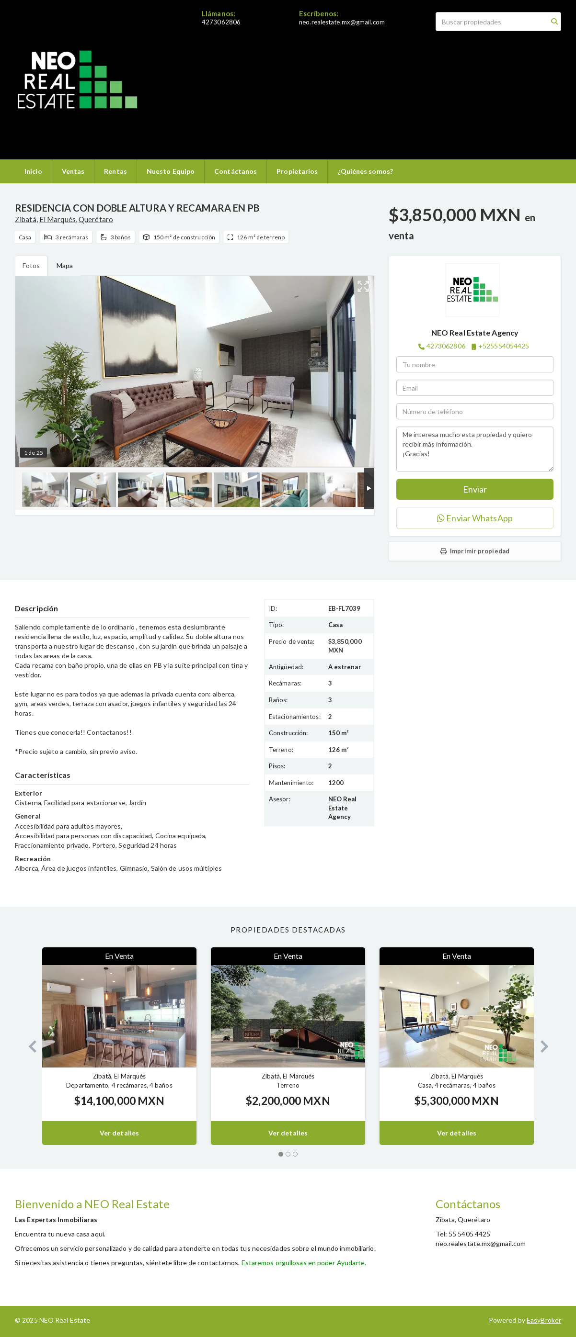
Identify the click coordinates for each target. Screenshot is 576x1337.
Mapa (65, 265)
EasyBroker (544, 1320)
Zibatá (25, 219)
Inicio (33, 171)
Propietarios (297, 171)
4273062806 (221, 22)
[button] (28, 1046)
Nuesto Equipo (171, 171)
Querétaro (96, 219)
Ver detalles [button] (119, 1133)
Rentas (115, 171)
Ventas (73, 171)
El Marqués (57, 219)
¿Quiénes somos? (365, 171)
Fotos (31, 265)
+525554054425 (503, 346)
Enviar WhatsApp (475, 518)
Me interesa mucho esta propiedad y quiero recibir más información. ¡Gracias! (474, 449)
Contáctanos (235, 171)
